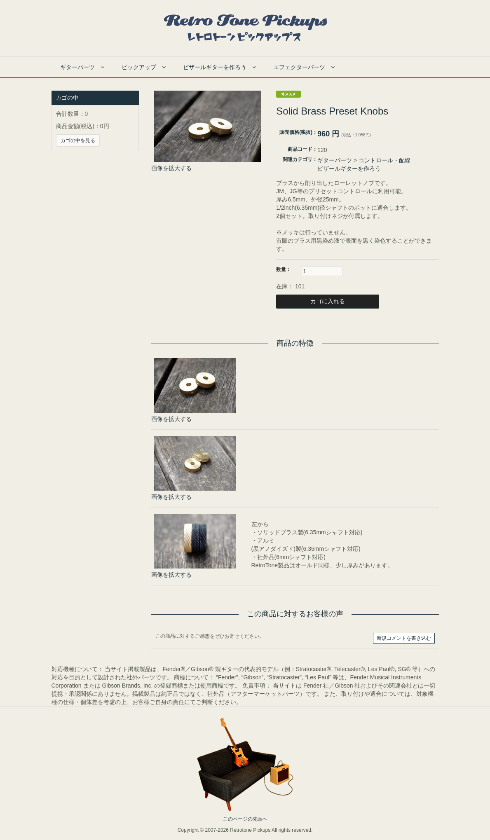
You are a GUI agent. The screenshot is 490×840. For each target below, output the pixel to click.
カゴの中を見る (78, 140)
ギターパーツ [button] (82, 67)
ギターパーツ (334, 160)
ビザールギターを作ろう (349, 168)
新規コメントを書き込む (404, 638)
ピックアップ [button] (144, 67)
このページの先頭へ (245, 819)
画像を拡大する (171, 168)
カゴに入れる (327, 301)
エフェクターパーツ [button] (304, 67)
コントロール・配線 (384, 160)
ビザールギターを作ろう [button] (219, 67)
